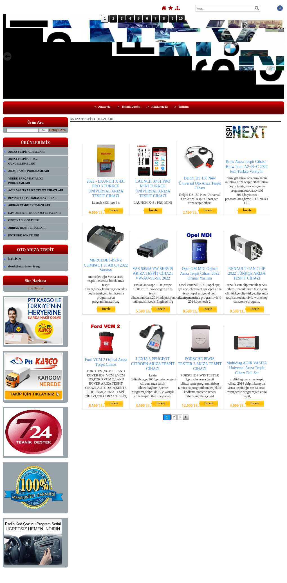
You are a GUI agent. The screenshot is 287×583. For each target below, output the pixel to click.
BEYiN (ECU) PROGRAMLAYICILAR (32, 197)
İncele (113, 210)
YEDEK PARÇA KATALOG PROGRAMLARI (25, 181)
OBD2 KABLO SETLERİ (23, 220)
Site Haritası (36, 288)
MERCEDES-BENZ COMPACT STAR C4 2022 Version (106, 265)
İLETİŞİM (14, 258)
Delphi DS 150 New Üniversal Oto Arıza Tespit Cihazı (200, 183)
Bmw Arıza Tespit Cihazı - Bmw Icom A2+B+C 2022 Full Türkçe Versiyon (247, 166)
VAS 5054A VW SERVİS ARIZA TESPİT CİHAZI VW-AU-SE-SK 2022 (153, 273)
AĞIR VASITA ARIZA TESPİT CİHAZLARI (35, 190)
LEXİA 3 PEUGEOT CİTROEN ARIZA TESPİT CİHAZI (153, 364)
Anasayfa (104, 106)
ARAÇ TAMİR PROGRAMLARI (28, 170)
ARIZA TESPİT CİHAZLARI (26, 151)
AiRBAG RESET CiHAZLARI (27, 227)
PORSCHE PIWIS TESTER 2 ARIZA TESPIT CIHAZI (200, 364)
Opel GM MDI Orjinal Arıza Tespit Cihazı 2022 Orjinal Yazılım (199, 273)
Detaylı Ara (57, 130)
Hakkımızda (159, 106)
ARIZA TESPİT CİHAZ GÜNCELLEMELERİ (23, 161)
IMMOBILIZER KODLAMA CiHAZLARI (34, 212)
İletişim (184, 106)
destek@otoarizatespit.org (24, 266)
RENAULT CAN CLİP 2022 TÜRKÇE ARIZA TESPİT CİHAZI (247, 273)
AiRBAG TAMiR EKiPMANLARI (29, 205)
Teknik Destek (131, 106)
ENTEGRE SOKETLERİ (23, 235)
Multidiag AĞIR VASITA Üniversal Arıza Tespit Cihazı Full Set (247, 368)
